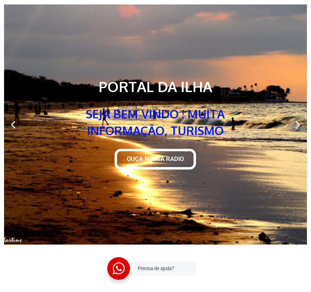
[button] (13, 125)
